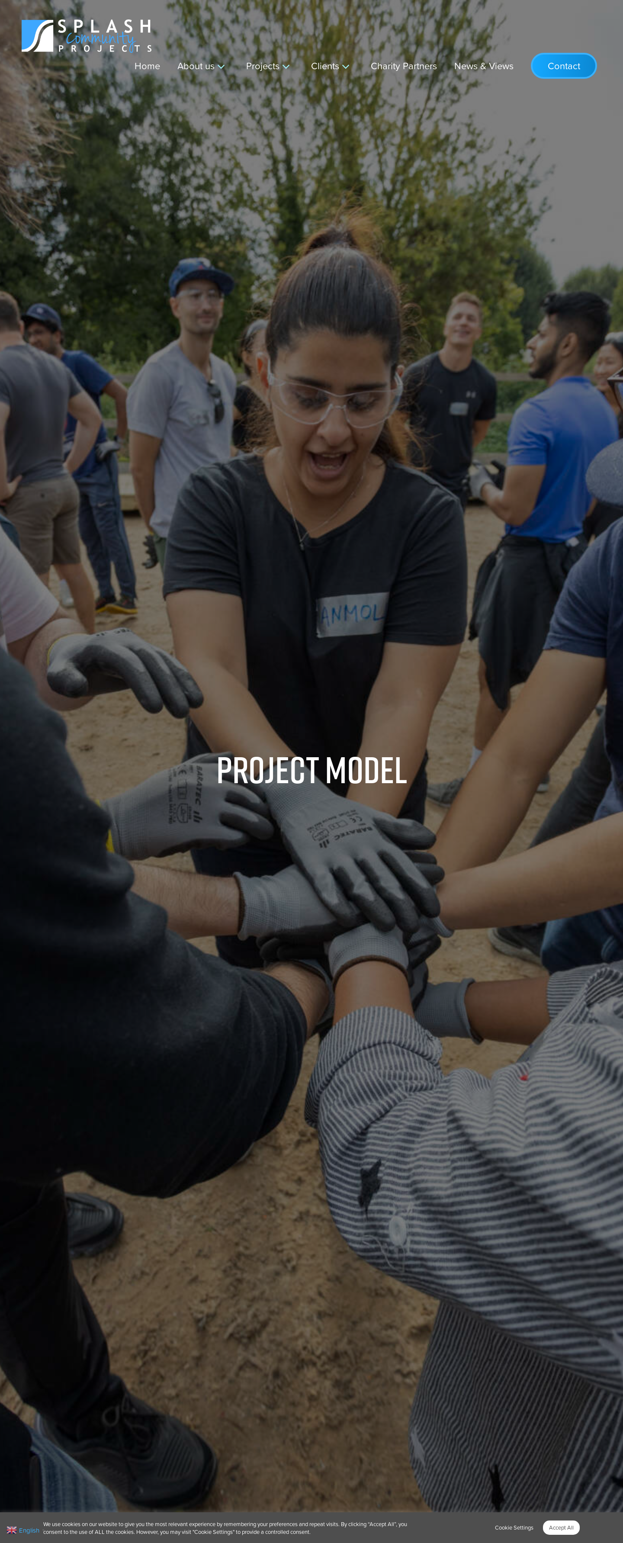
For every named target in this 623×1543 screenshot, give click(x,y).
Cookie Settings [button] (514, 1527)
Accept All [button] (561, 1527)
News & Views (484, 65)
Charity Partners (404, 65)
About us (196, 65)
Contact (564, 66)
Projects (262, 65)
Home (147, 65)
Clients (325, 65)
